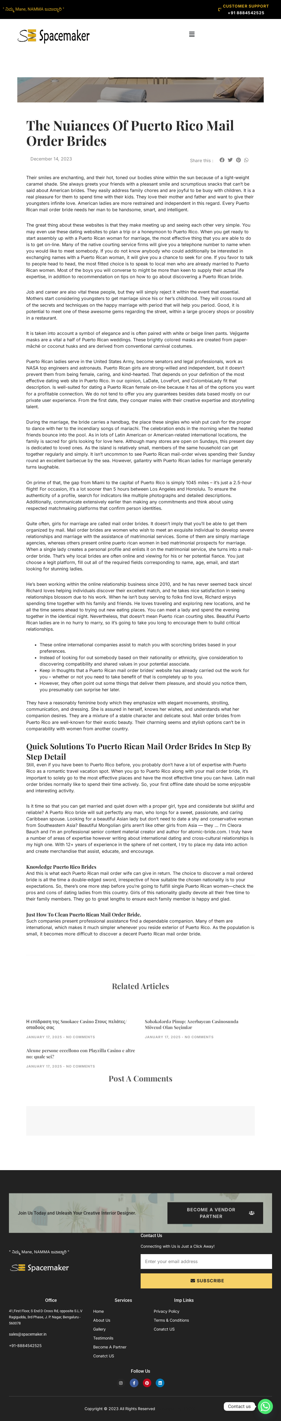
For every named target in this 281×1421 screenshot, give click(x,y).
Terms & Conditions (171, 1320)
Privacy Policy (166, 1311)
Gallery (99, 1329)
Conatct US (103, 1355)
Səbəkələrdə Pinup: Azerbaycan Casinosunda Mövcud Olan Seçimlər (191, 1047)
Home (98, 1311)
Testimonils (103, 1338)
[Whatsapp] (265, 1406)
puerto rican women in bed (140, 543)
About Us (101, 1320)
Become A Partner (109, 1347)
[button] (191, 34)
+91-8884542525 (25, 1345)
